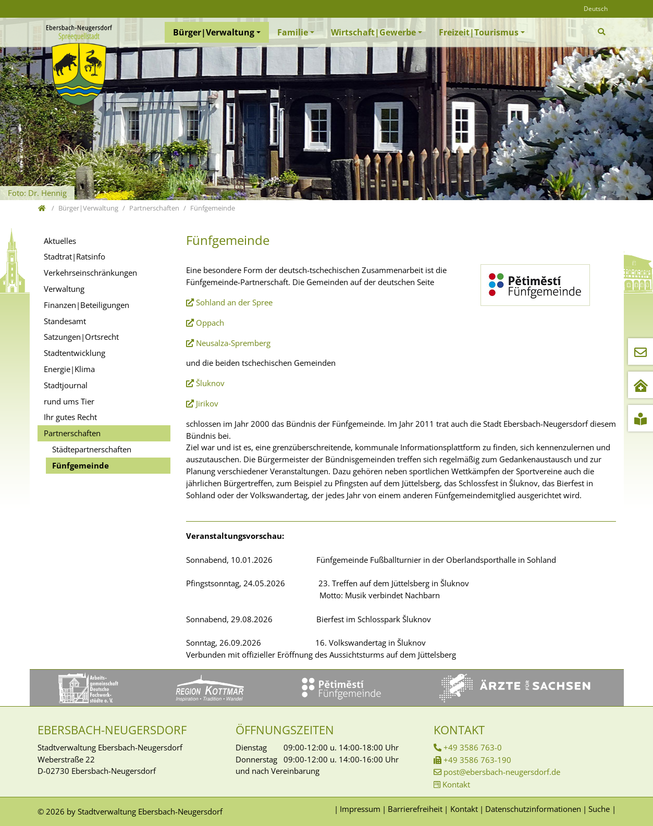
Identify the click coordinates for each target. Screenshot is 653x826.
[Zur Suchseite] (603, 32)
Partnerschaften (72, 433)
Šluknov (210, 383)
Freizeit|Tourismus (479, 32)
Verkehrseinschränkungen (90, 272)
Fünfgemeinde (80, 465)
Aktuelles (60, 241)
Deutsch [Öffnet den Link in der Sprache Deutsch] (596, 8)
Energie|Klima (69, 369)
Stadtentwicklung (74, 353)
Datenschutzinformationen (533, 809)
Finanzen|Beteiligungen (86, 305)
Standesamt (65, 321)
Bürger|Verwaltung (213, 32)
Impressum (360, 809)
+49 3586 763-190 (477, 760)
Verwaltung (64, 288)
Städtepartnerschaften (91, 449)
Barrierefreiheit (415, 809)
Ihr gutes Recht (70, 417)
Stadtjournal (66, 385)
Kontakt (456, 784)
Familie (292, 32)
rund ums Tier (69, 401)
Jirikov (207, 403)
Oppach (210, 322)
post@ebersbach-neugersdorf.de (501, 772)
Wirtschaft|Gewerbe (373, 32)
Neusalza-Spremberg (233, 343)
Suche (599, 809)
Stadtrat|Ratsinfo (74, 256)
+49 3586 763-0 (472, 747)
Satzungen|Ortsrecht (81, 336)
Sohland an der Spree (235, 302)
